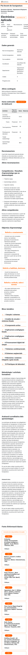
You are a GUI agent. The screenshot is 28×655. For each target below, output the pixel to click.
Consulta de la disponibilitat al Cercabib (14, 532)
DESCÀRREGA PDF (21, 17)
